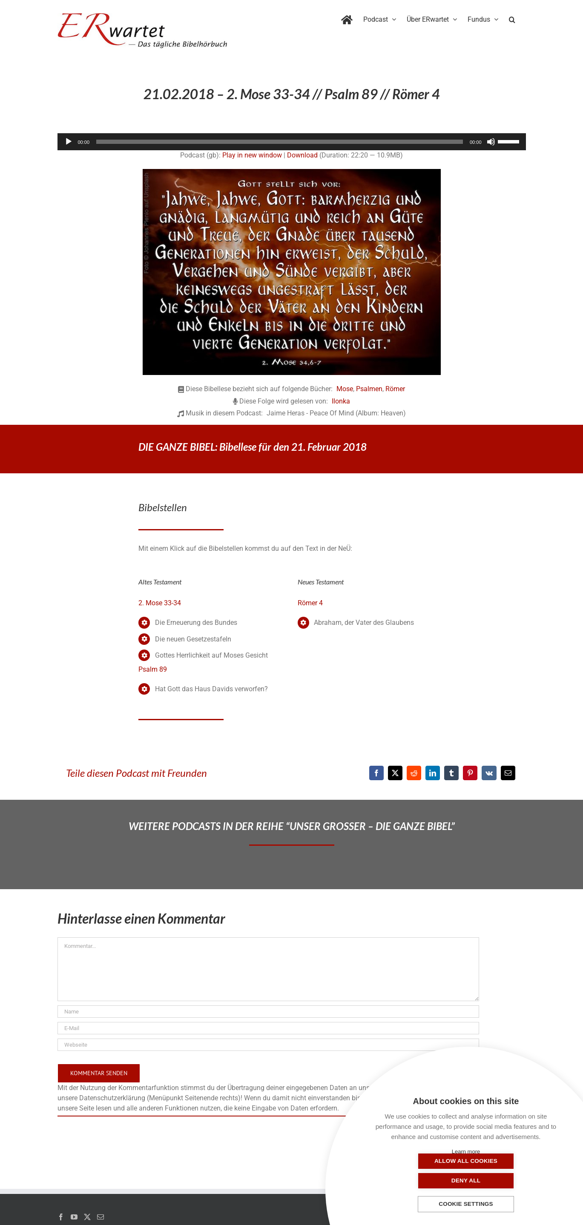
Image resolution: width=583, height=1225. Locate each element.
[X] (395, 773)
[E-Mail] (508, 773)
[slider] (279, 142)
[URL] (268, 1045)
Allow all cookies (423, 1180)
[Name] (268, 1011)
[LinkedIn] (432, 773)
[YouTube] (74, 1217)
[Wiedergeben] (68, 141)
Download (302, 155)
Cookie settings (466, 1204)
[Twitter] (87, 1217)
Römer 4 (310, 603)
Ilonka (341, 401)
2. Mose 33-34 (159, 603)
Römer (395, 389)
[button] (512, 18)
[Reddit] (414, 773)
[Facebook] (376, 773)
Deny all (508, 1180)
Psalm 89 (152, 669)
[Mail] (100, 1217)
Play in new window (252, 155)
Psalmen (369, 389)
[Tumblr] (451, 773)
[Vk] (489, 773)
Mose (344, 389)
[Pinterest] (470, 773)
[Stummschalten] (491, 141)
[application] (291, 141)
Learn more (466, 1151)
